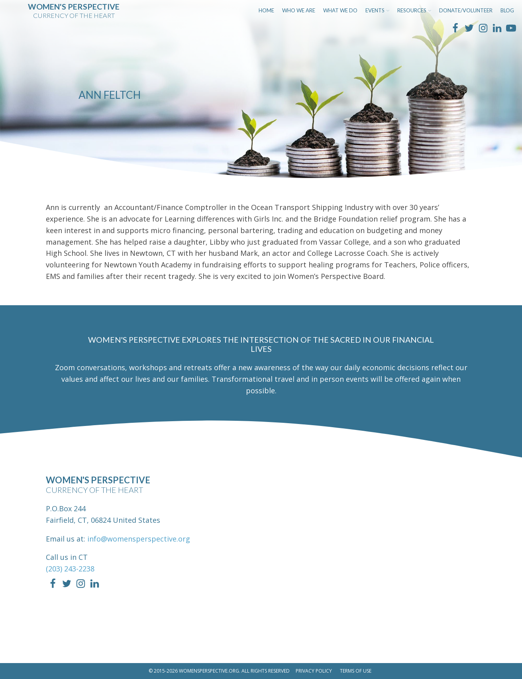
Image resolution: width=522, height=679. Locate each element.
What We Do (340, 10)
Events (377, 10)
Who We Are (298, 10)
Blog (507, 10)
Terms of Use (355, 670)
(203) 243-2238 (70, 568)
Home (266, 10)
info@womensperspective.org (138, 539)
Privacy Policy (314, 670)
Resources (414, 10)
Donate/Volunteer (466, 10)
